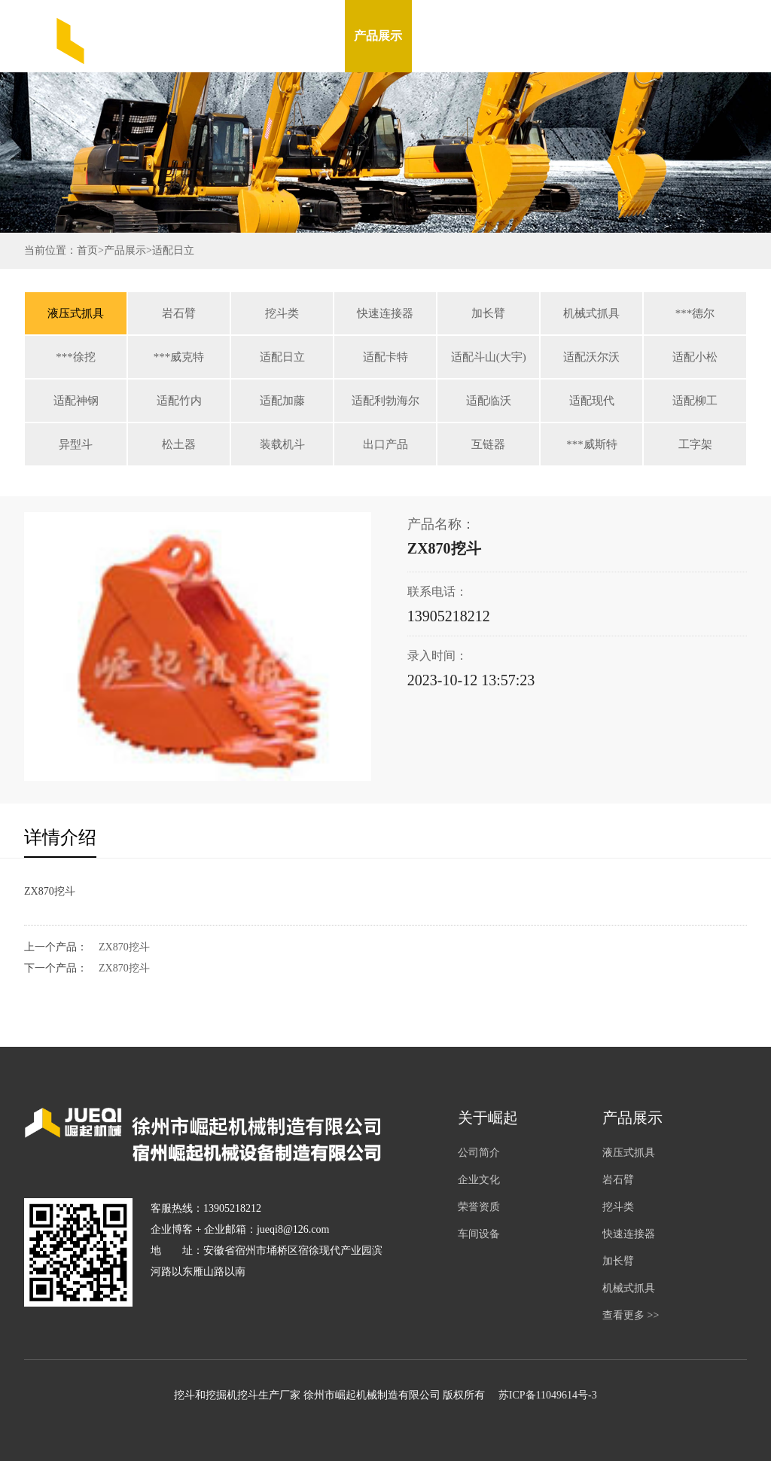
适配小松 (695, 357)
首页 (87, 250)
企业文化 (479, 1179)
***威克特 (179, 357)
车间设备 (512, 35)
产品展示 (378, 35)
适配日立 (173, 250)
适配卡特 (385, 357)
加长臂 (488, 313)
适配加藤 (282, 401)
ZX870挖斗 (124, 947)
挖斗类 (282, 313)
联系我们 (646, 35)
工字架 (695, 444)
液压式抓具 (75, 313)
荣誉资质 (479, 1206)
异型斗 (76, 444)
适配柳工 (695, 401)
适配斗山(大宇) (488, 357)
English (713, 35)
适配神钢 (76, 401)
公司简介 (479, 1152)
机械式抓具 (591, 313)
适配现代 (591, 401)
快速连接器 (385, 313)
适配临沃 (488, 401)
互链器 (488, 444)
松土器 (179, 444)
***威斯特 (591, 444)
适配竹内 (179, 401)
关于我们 (311, 35)
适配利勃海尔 (385, 401)
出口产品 (385, 444)
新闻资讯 (445, 35)
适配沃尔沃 (591, 357)
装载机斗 (282, 444)
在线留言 (579, 35)
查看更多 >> (630, 1315)
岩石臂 (179, 313)
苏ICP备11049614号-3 (547, 1395)
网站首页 (244, 35)
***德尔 (695, 313)
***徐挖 (76, 357)
